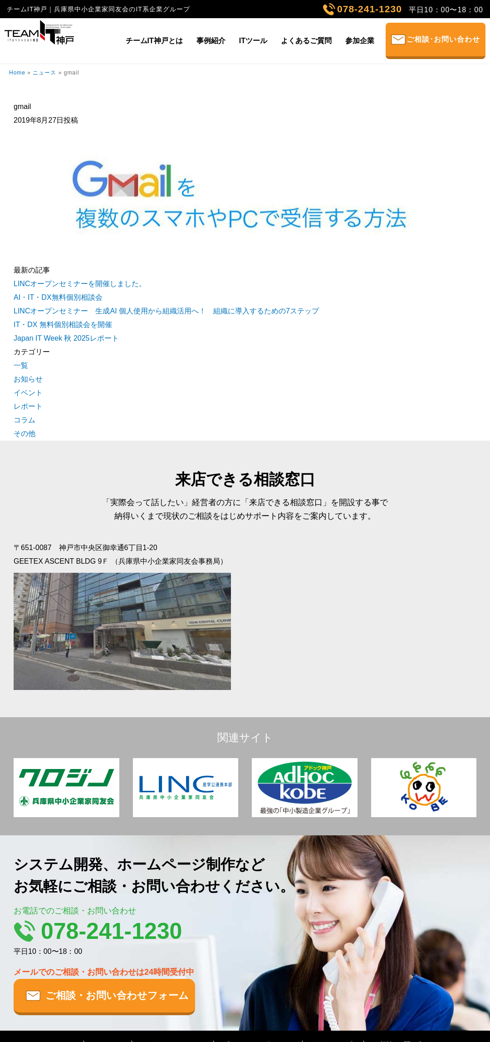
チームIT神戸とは (154, 41)
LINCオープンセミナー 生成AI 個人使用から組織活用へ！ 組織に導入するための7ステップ (166, 311)
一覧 (21, 365)
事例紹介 (210, 41)
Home (17, 72)
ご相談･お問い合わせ (443, 39)
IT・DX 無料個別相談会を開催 (63, 324)
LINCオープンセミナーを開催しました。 (80, 284)
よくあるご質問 (306, 41)
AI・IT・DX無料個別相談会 (58, 297)
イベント (28, 393)
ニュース (44, 72)
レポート (28, 406)
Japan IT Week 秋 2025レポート (66, 338)
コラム (24, 420)
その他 (24, 433)
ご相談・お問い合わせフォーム (117, 995)
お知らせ (28, 379)
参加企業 (359, 41)
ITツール (253, 41)
